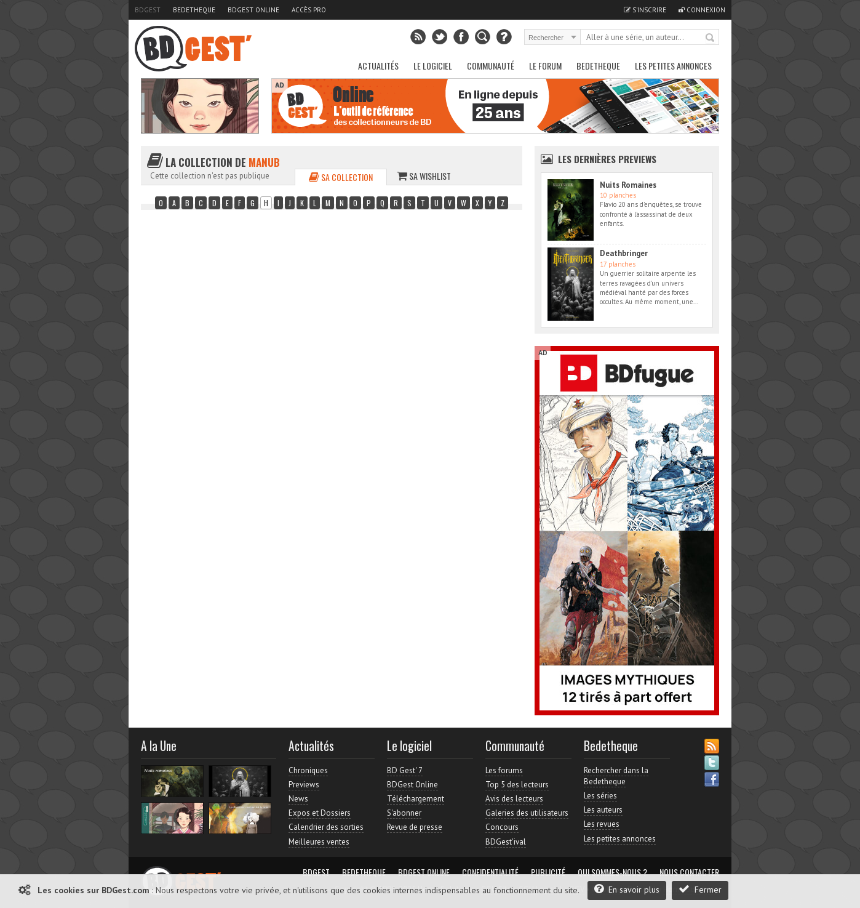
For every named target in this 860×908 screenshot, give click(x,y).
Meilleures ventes (319, 842)
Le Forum (545, 65)
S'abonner (404, 813)
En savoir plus (626, 889)
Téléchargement (415, 798)
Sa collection (341, 177)
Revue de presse (414, 827)
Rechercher (710, 38)
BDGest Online (253, 10)
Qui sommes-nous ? (612, 872)
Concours (502, 827)
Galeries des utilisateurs (526, 813)
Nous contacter (689, 872)
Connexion (702, 10)
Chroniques (308, 770)
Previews (304, 784)
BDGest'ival (505, 842)
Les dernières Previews (607, 159)
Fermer (700, 889)
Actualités (378, 65)
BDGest (148, 10)
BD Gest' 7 (405, 770)
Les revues (601, 824)
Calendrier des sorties (326, 827)
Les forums (504, 770)
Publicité (548, 872)
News (298, 798)
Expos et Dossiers (320, 813)
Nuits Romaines (628, 185)
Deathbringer (624, 253)
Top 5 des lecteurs (517, 784)
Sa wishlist (424, 175)
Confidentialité (490, 872)
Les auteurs (603, 810)
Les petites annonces (673, 65)
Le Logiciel (432, 65)
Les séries (600, 795)
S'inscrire (645, 10)
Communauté (490, 65)
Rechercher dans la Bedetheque (616, 776)
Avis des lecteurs (514, 798)
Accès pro (309, 10)
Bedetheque (194, 10)
